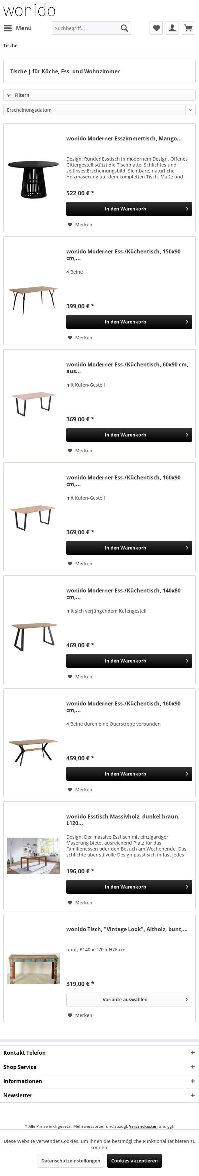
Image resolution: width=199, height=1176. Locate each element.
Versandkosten (143, 1126)
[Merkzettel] (156, 28)
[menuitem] (17, 28)
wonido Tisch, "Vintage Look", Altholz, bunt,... (127, 929)
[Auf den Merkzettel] (80, 225)
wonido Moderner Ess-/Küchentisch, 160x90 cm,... (123, 480)
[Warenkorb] (188, 28)
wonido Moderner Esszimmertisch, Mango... (124, 138)
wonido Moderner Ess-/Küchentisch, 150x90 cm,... (123, 254)
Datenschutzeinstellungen (70, 1160)
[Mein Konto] (172, 28)
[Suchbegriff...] (91, 28)
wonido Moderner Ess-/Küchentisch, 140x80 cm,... (123, 593)
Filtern (18, 95)
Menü (18, 27)
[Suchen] (124, 28)
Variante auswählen (145, 998)
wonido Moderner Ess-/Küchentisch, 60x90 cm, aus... (127, 367)
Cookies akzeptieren (134, 1160)
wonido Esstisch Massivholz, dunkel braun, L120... (123, 819)
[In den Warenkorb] (129, 209)
